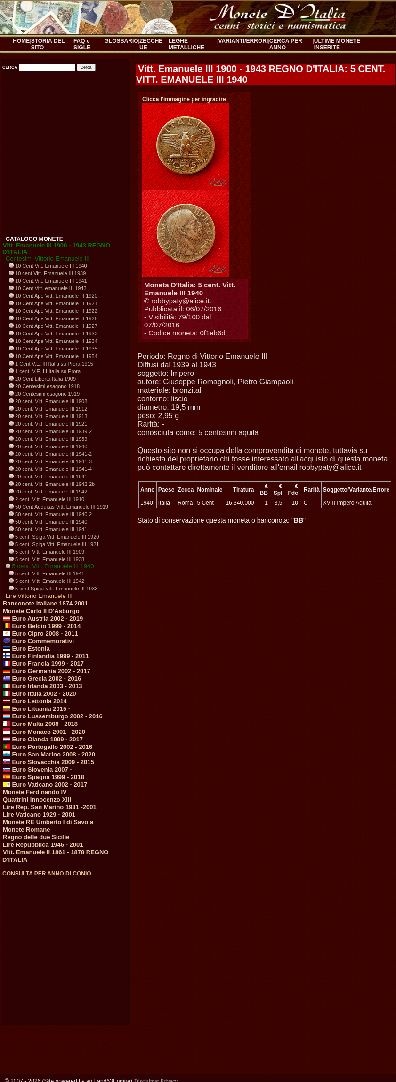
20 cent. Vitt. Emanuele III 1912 (48, 409)
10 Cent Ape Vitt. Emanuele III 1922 (53, 311)
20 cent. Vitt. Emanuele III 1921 (48, 424)
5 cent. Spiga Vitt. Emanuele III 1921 (54, 544)
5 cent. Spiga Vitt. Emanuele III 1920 (54, 537)
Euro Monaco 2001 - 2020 (44, 731)
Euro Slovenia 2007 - (37, 769)
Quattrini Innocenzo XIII (37, 799)
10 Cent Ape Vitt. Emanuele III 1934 (53, 341)
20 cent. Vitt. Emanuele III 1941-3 (50, 461)
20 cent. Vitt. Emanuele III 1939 (48, 439)
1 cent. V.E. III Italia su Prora (45, 371)
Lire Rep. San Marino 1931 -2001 (50, 807)
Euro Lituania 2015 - (36, 708)
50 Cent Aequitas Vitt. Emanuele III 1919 (58, 506)
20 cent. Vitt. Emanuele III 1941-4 (50, 469)
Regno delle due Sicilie (36, 837)
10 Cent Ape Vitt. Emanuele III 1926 (53, 318)
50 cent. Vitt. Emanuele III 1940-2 (50, 514)
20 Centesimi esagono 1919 (44, 394)
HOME (21, 41)
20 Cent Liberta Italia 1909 (42, 379)
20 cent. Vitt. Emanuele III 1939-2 (50, 431)
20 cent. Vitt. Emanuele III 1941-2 (50, 454)
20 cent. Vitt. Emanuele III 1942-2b (52, 484)
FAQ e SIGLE (81, 44)
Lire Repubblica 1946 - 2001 (43, 844)
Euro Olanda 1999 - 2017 (43, 739)
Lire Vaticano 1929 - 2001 (39, 814)
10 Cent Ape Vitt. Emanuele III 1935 (53, 348)
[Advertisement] (65, 942)
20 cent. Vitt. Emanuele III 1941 (48, 476)
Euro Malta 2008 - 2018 (40, 723)
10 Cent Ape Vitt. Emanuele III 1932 (53, 333)
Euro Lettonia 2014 (35, 701)
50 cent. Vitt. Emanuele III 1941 (48, 529)
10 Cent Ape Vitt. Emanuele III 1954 (53, 356)
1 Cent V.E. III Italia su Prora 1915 (51, 363)
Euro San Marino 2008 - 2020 (49, 754)
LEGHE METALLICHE (186, 44)
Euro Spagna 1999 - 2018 (43, 776)
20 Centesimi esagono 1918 (44, 386)
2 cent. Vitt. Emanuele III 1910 (46, 499)
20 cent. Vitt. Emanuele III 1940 (48, 446)
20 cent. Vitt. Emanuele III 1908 (48, 401)
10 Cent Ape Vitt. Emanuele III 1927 (53, 326)
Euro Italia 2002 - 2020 (39, 693)
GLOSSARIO (121, 41)
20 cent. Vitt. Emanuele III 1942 (48, 491)
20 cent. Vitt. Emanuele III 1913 (48, 416)
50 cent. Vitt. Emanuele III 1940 (48, 522)
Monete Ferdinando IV (35, 792)
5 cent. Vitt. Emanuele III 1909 (46, 552)
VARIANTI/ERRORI (243, 41)
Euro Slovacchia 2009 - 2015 (48, 761)
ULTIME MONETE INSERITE (337, 44)
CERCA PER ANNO (285, 44)
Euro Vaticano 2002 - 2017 (45, 784)
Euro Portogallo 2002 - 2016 (47, 746)
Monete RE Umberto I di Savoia (48, 822)
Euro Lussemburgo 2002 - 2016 (53, 716)
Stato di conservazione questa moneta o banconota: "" (221, 520)
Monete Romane (26, 829)
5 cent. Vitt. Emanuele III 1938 (46, 559)
